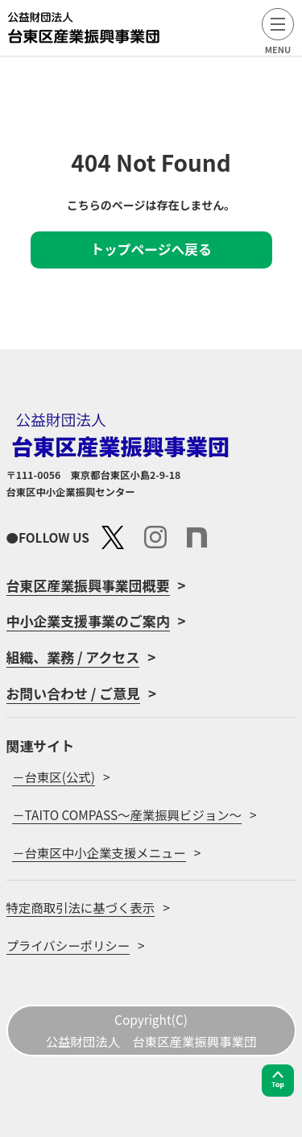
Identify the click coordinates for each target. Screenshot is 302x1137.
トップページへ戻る (151, 249)
